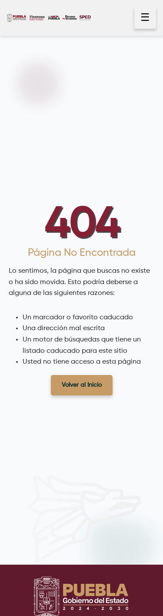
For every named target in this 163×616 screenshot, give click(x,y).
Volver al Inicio (82, 385)
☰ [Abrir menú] (145, 18)
